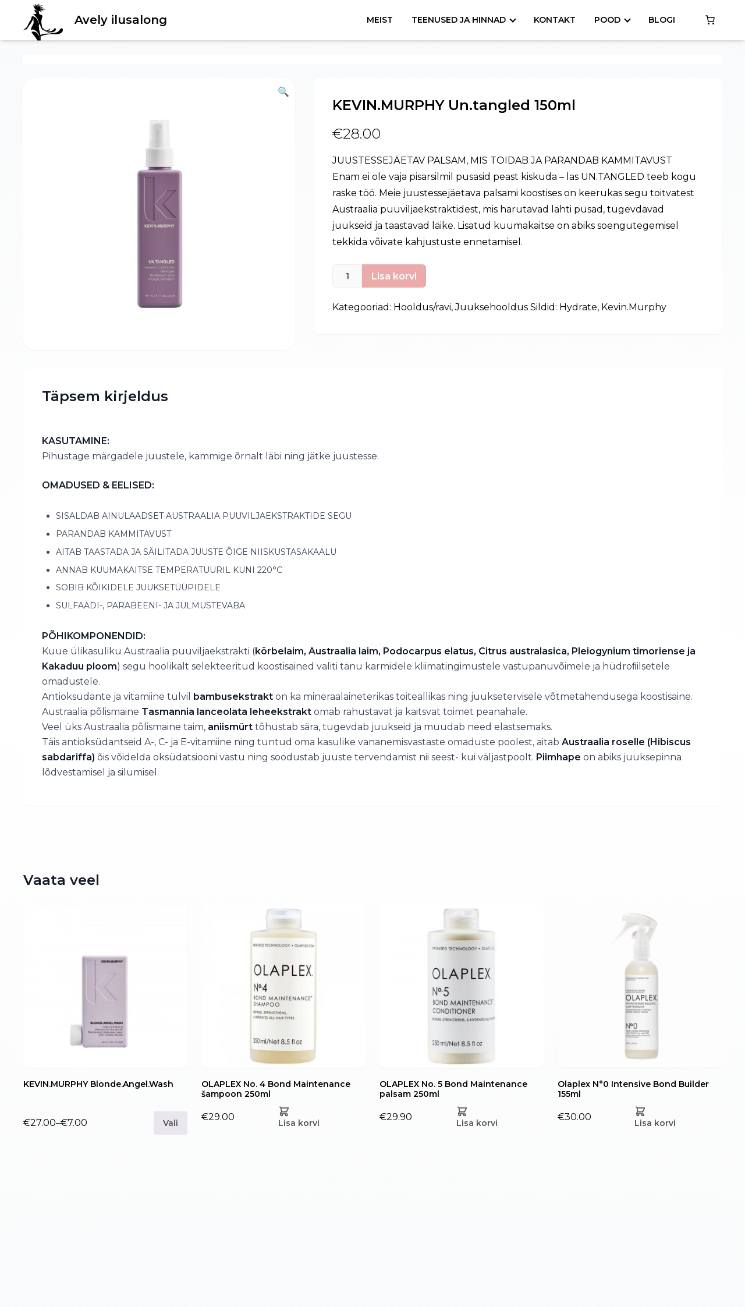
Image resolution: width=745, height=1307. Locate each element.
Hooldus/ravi (422, 307)
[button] (159, 214)
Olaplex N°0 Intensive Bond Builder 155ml (633, 1089)
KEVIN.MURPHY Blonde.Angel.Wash (98, 1084)
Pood (607, 20)
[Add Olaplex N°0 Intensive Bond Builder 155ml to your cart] (673, 1117)
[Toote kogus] (347, 276)
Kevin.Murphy (633, 307)
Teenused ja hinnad (458, 20)
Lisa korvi (394, 276)
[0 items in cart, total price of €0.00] (710, 19)
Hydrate (578, 307)
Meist (380, 20)
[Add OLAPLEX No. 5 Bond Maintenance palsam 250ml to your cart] (495, 1117)
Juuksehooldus (491, 307)
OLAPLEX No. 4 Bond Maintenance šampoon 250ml (275, 1089)
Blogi (661, 20)
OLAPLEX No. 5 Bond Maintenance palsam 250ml (453, 1089)
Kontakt (555, 20)
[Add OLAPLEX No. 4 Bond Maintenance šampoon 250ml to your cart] (317, 1117)
